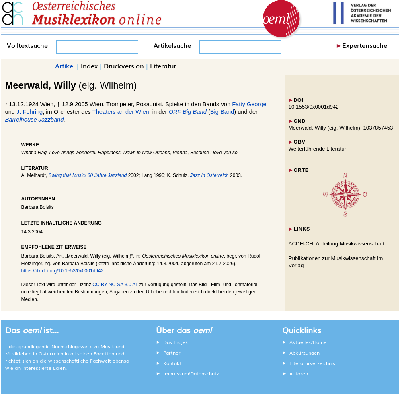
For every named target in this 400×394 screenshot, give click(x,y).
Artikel (65, 65)
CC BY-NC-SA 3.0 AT (115, 284)
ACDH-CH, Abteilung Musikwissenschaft (337, 244)
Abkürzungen (304, 352)
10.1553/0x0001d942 (314, 107)
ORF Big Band (188, 112)
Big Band (222, 112)
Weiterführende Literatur (317, 149)
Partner (172, 352)
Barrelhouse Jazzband (34, 119)
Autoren (298, 373)
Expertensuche (364, 45)
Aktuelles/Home (307, 342)
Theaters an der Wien (120, 112)
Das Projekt (176, 342)
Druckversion (124, 65)
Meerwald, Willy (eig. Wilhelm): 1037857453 (341, 128)
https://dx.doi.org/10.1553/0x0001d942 (62, 271)
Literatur (163, 65)
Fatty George (249, 104)
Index (89, 65)
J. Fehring (29, 112)
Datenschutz (204, 373)
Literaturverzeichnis (312, 363)
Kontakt (172, 363)
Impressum (176, 373)
